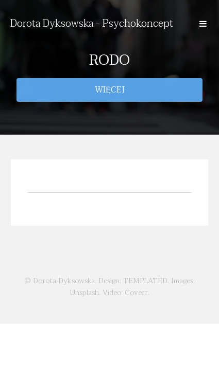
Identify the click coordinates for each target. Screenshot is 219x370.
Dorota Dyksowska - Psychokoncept (91, 23)
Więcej (110, 90)
